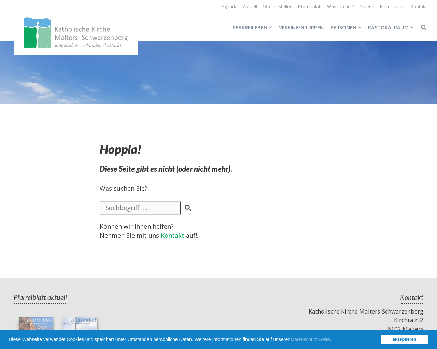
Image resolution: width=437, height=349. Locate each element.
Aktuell (250, 6)
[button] (334, 340)
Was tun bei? (340, 6)
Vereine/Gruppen (301, 27)
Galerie (367, 6)
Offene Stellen (278, 6)
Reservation (392, 6)
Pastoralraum (392, 27)
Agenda (230, 6)
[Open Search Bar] (423, 27)
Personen (347, 27)
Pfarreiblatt (310, 6)
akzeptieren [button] (404, 339)
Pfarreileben (254, 27)
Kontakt (419, 6)
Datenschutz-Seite (310, 339)
